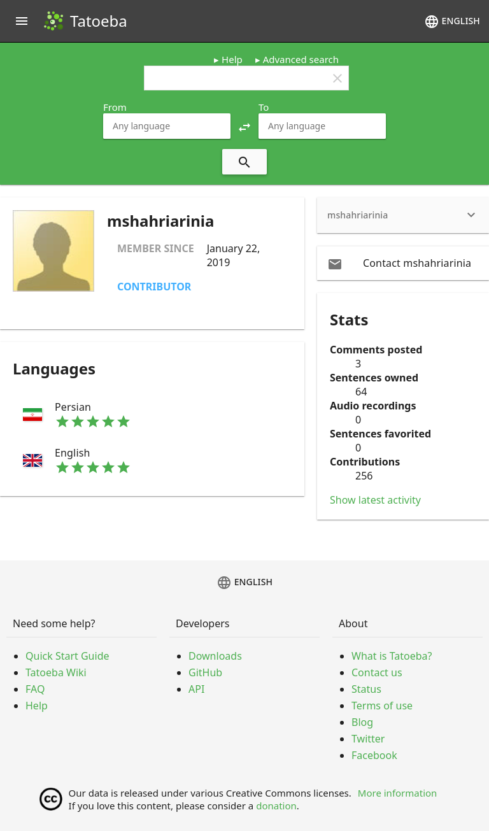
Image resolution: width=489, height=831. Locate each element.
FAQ (35, 689)
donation (276, 805)
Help (232, 59)
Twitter (368, 739)
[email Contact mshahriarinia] (403, 263)
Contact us (376, 672)
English (452, 21)
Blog (362, 722)
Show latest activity (375, 500)
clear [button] (337, 78)
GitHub (205, 672)
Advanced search (301, 59)
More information (397, 792)
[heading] (403, 215)
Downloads (215, 656)
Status (366, 689)
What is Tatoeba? (391, 656)
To (264, 107)
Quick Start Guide (67, 656)
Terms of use (382, 706)
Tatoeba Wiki (56, 672)
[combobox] (166, 126)
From (115, 107)
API (196, 689)
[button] (244, 126)
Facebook (374, 755)
